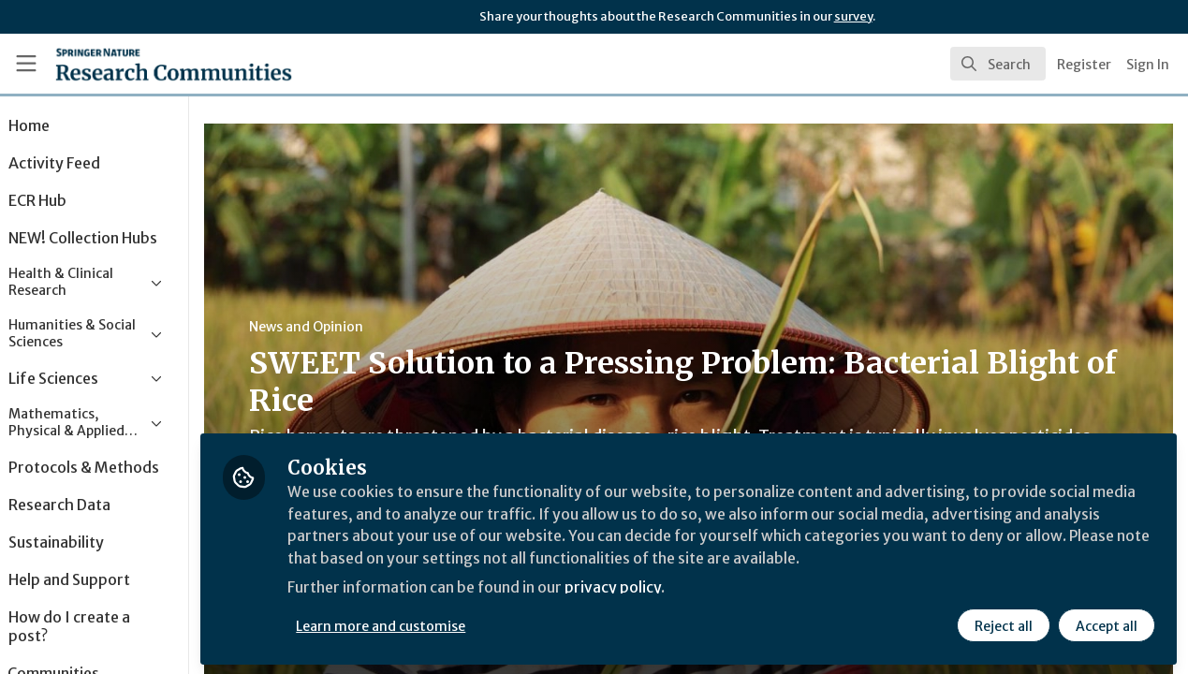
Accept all (1106, 624)
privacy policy (667, 588)
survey (853, 16)
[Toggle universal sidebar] (26, 63)
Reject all (1003, 624)
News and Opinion (357, 326)
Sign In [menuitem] (1147, 64)
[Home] (146, 63)
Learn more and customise (432, 624)
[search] (998, 64)
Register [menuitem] (1084, 64)
